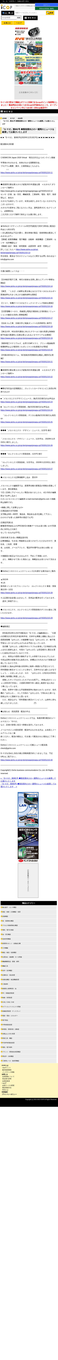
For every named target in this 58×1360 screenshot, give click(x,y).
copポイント (6, 1067)
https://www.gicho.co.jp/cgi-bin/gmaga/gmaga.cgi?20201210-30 (27, 760)
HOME (4, 118)
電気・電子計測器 (8, 930)
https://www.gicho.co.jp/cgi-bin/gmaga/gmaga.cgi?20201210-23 (27, 402)
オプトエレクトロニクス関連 (11, 1006)
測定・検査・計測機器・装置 (11, 912)
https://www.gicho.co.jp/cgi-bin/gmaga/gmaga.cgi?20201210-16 (27, 306)
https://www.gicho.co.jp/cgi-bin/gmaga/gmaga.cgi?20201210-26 (27, 445)
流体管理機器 (6, 939)
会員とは (5, 1074)
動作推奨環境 (6, 1070)
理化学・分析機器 (8, 1056)
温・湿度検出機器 (8, 921)
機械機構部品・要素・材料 (10, 961)
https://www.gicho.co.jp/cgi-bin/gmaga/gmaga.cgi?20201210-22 (27, 377)
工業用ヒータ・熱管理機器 (10, 1061)
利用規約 (5, 1092)
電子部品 (5, 1020)
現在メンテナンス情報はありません (27, 6)
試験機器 (5, 916)
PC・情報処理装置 (8, 993)
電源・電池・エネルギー (10, 1015)
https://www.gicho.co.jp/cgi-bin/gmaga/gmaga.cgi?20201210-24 (27, 410)
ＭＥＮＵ (30, 18)
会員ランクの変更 (8, 1085)
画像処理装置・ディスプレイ (11, 1011)
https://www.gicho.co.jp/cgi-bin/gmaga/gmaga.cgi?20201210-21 (27, 362)
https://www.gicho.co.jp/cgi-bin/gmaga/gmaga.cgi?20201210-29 (27, 618)
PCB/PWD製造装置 (8, 1043)
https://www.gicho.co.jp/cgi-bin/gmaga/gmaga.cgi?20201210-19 (27, 338)
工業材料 (5, 984)
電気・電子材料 (7, 1047)
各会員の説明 (6, 1079)
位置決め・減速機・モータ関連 (12, 957)
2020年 (20, 118)
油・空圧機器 (6, 934)
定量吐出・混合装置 (8, 975)
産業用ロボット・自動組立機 (11, 943)
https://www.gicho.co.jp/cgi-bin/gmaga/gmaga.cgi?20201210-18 (27, 327)
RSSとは (5, 1090)
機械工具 (5, 966)
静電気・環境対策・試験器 (10, 1029)
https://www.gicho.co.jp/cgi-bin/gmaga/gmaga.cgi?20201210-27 (27, 469)
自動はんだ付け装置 (8, 1034)
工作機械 (5, 948)
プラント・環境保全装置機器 (11, 1052)
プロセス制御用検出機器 (10, 925)
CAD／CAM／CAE (8, 1002)
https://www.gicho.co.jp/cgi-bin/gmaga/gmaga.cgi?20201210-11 (27, 173)
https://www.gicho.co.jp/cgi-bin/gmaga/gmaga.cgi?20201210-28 (27, 593)
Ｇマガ (12, 118)
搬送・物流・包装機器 (9, 952)
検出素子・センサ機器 (9, 907)
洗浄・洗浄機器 (7, 970)
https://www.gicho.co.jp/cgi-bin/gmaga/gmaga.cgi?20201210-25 (27, 422)
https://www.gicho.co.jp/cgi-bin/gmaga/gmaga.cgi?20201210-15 (27, 298)
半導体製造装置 (7, 1025)
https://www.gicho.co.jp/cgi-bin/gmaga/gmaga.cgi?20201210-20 (27, 350)
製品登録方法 (6, 1087)
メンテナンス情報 (8, 1072)
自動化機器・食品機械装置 (10, 979)
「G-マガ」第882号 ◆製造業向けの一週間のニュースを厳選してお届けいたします (28, 130)
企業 (10, 13)
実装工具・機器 (7, 1038)
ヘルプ (4, 1083)
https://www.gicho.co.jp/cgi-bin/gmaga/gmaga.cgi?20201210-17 (27, 318)
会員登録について (8, 1076)
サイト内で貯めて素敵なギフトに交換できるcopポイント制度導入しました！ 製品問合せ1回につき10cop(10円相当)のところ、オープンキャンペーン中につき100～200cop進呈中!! (28, 105)
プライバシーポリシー (9, 1094)
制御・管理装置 (7, 997)
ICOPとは (5, 1065)
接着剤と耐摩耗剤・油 (9, 988)
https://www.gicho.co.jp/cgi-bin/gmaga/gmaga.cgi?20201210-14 (27, 286)
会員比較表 (6, 1081)
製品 (5, 13)
